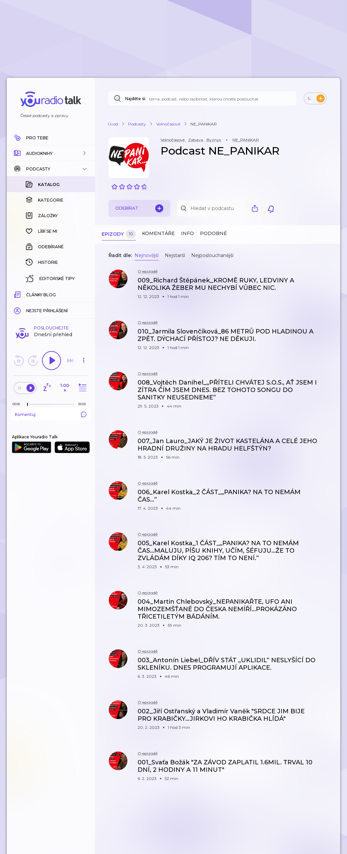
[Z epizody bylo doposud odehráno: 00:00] (18, 404)
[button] (51, 153)
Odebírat (139, 208)
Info (187, 233)
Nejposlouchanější (212, 255)
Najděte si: (135, 98)
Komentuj (51, 414)
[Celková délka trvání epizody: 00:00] (83, 404)
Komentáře (158, 233)
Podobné (213, 233)
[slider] (27, 404)
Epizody (119, 234)
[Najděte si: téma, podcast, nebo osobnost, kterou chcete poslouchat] (202, 98)
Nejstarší (175, 255)
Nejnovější (147, 255)
